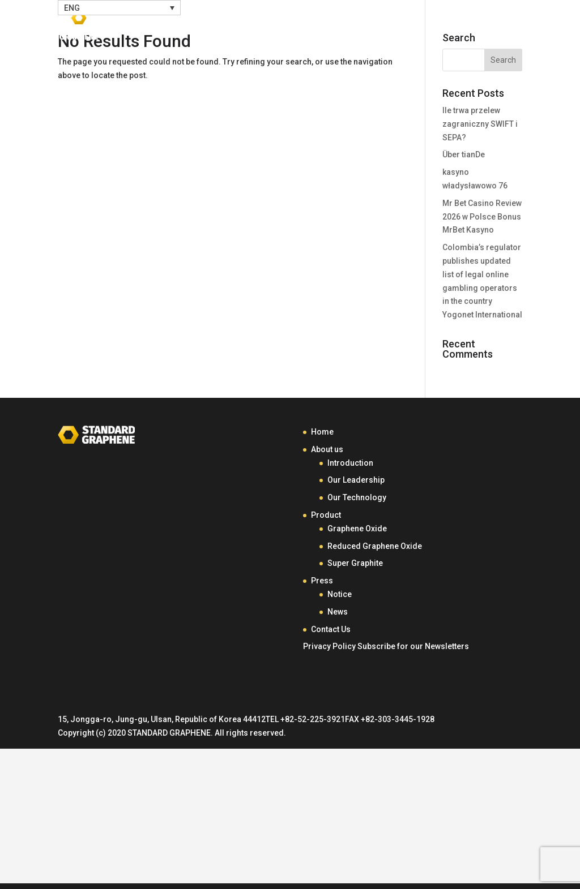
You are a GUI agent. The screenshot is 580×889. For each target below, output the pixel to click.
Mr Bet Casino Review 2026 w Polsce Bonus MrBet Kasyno (482, 217)
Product (335, 27)
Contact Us (466, 27)
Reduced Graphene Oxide (374, 546)
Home (211, 27)
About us (327, 449)
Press (396, 27)
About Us (264, 27)
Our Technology (356, 497)
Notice (339, 594)
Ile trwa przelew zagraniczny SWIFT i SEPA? (480, 124)
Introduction (350, 462)
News (337, 611)
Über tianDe (463, 154)
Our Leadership (356, 479)
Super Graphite (355, 563)
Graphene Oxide (357, 528)
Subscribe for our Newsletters (413, 646)
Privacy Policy (329, 646)
